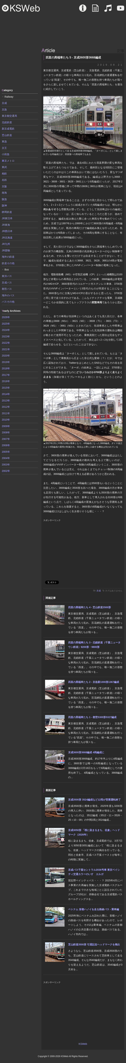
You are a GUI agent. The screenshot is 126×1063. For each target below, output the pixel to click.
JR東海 (6, 224)
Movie (120, 10)
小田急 (5, 154)
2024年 (6, 330)
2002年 (6, 470)
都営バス (7, 288)
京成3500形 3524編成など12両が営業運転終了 (94, 799)
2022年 (6, 342)
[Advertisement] (20, 66)
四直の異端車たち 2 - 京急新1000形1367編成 (93, 682)
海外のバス (8, 295)
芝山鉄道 (7, 135)
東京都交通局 (9, 115)
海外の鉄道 (8, 256)
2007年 (6, 439)
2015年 (6, 387)
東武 (4, 167)
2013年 (6, 400)
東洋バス (7, 276)
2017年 (6, 374)
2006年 (6, 445)
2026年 (6, 317)
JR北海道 (7, 237)
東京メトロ (8, 160)
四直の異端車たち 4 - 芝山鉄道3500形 (89, 607)
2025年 (6, 323)
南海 (4, 192)
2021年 (6, 349)
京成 (98, 590)
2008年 (6, 432)
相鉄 (4, 173)
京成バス (7, 282)
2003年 (6, 464)
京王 (4, 147)
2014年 (6, 394)
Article (95, 10)
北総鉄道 (7, 122)
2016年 (6, 381)
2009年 (6, 426)
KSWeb (21, 8)
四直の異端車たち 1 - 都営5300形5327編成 (92, 717)
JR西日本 (7, 231)
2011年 (6, 413)
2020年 (6, 355)
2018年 (6, 368)
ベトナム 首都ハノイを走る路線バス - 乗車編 (93, 909)
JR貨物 (6, 250)
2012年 (6, 406)
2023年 (6, 336)
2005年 (6, 451)
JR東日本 (7, 218)
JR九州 (6, 243)
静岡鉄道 (7, 212)
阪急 (4, 199)
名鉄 (4, 179)
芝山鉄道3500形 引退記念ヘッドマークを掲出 (94, 944)
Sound (108, 10)
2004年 (6, 458)
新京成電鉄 (8, 128)
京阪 (4, 186)
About (82, 10)
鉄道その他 (8, 263)
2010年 (6, 419)
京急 (4, 109)
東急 (4, 141)
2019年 (6, 362)
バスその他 (8, 301)
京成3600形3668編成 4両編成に (86, 752)
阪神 (4, 205)
